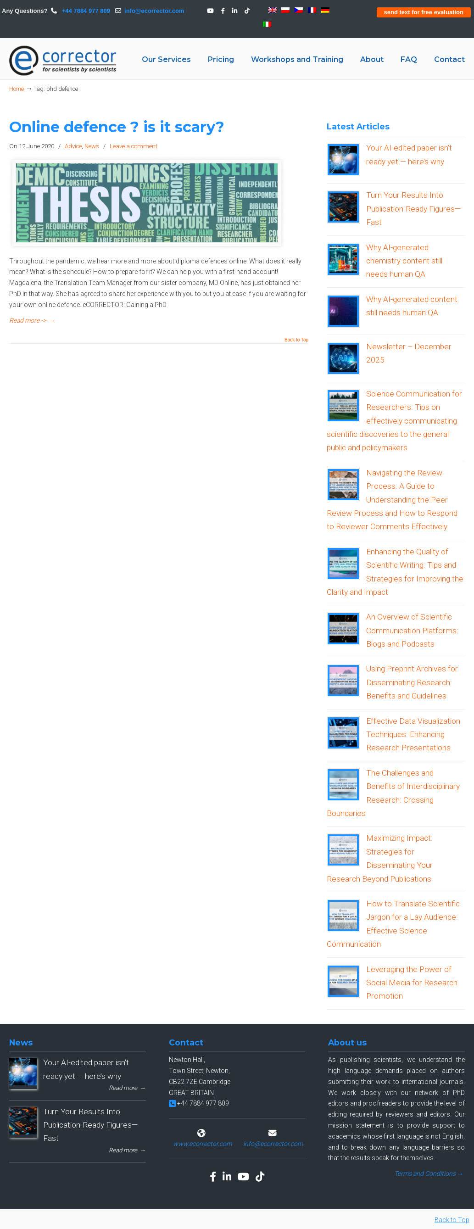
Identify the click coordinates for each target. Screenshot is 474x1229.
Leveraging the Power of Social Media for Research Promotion (411, 983)
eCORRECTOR (63, 60)
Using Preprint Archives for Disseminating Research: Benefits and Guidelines (412, 682)
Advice (73, 146)
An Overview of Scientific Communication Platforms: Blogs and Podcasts (412, 630)
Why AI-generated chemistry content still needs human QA (404, 261)
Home (16, 88)
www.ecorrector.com (202, 1143)
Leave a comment (133, 146)
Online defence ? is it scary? (116, 127)
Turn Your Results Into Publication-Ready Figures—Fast (413, 208)
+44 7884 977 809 (85, 10)
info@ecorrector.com (154, 10)
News (91, 146)
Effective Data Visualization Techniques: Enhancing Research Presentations (413, 734)
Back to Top (296, 340)
